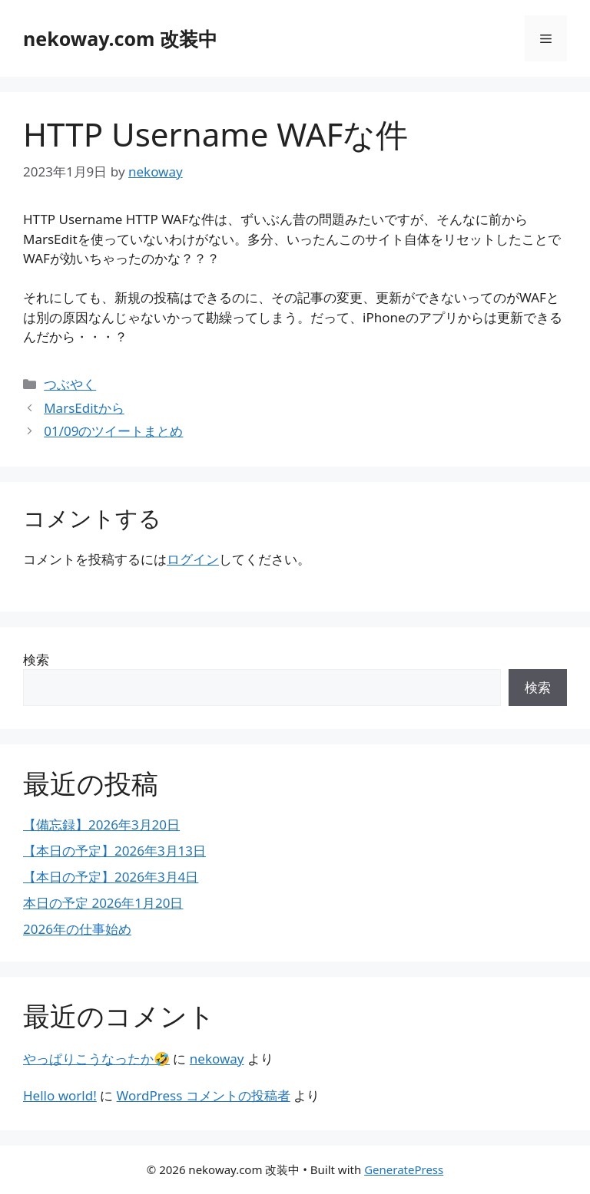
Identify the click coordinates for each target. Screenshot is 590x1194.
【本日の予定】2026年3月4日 (110, 877)
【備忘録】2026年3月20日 (101, 824)
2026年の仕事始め (77, 929)
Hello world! (60, 1095)
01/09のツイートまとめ (113, 431)
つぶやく (70, 384)
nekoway (217, 1058)
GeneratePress (403, 1169)
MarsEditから (84, 408)
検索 (36, 659)
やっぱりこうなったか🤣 (96, 1058)
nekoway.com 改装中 (120, 38)
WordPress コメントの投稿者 (203, 1095)
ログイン (193, 559)
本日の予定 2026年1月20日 (103, 903)
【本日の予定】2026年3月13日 (114, 850)
